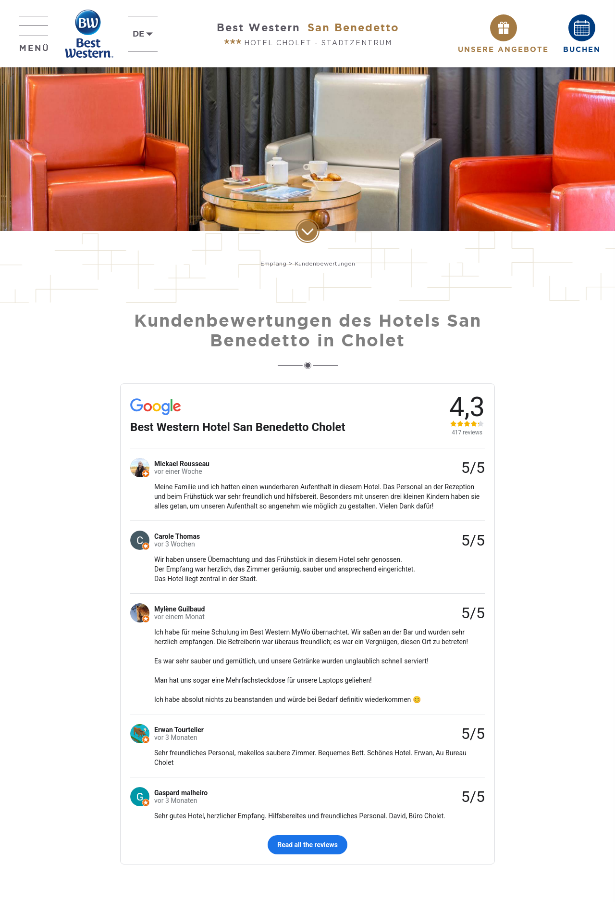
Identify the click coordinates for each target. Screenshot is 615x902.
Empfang (273, 263)
